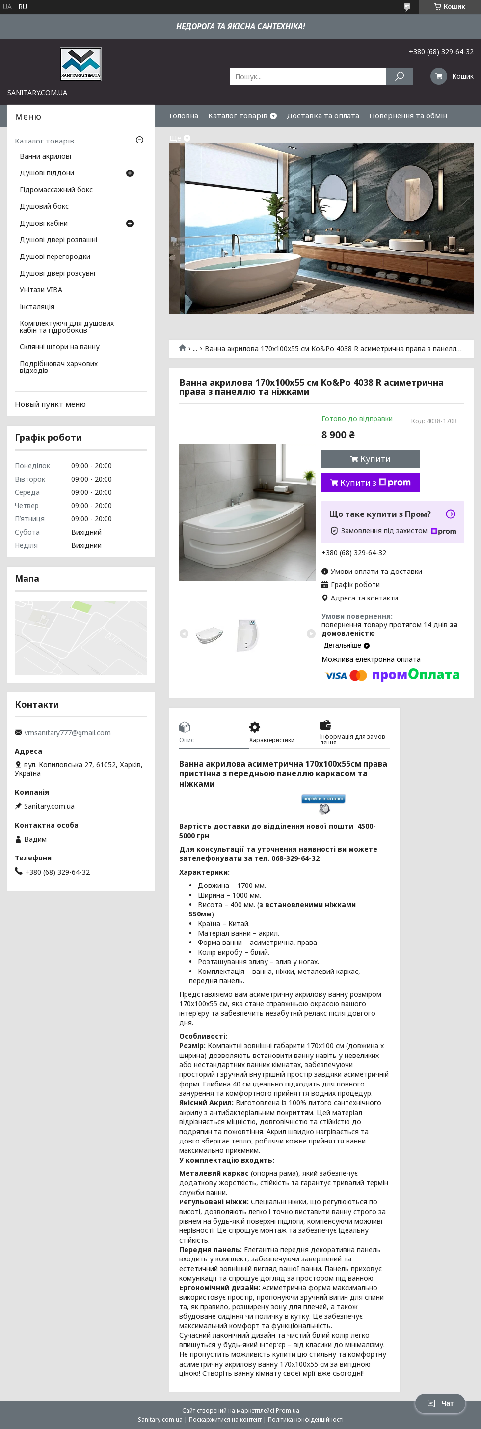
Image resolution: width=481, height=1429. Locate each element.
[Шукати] (399, 76)
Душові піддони (47, 173)
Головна (183, 115)
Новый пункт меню (50, 404)
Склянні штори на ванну (60, 347)
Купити (375, 459)
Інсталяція (37, 307)
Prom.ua (287, 1410)
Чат (440, 1403)
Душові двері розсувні (57, 274)
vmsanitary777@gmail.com (68, 732)
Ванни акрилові (45, 157)
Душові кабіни (44, 224)
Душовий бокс (44, 207)
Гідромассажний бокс (56, 190)
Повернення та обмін (408, 115)
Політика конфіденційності (306, 1419)
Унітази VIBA (41, 290)
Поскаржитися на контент (225, 1419)
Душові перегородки (55, 257)
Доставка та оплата (323, 115)
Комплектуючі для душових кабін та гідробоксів (67, 327)
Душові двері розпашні (58, 240)
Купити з (375, 482)
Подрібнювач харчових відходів (59, 367)
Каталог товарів (237, 115)
